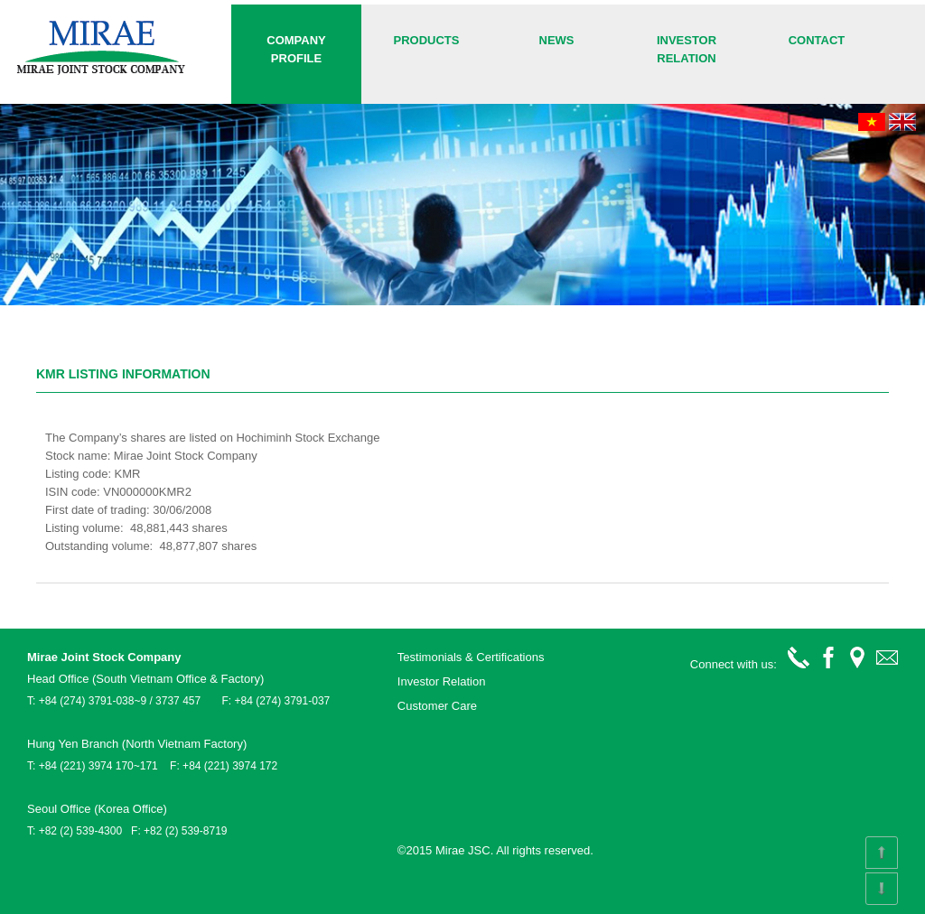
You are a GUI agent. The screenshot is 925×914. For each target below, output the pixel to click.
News (557, 40)
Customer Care (437, 706)
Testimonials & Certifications (471, 657)
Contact (817, 40)
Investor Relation (686, 49)
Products (427, 40)
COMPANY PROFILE (295, 49)
